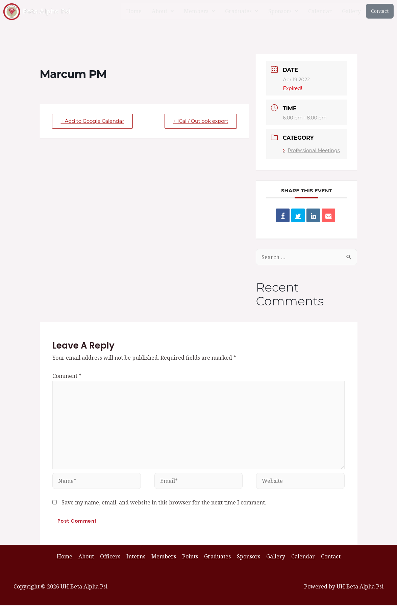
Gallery (351, 11)
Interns (137, 557)
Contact (380, 11)
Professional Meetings (311, 150)
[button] (163, 11)
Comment (66, 376)
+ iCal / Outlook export (199, 121)
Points (190, 557)
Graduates (241, 11)
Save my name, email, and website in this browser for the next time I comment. (163, 503)
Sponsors (283, 11)
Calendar (320, 11)
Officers (112, 557)
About (163, 11)
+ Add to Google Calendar (94, 121)
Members (199, 11)
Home (134, 11)
